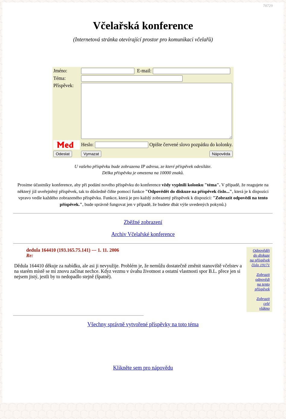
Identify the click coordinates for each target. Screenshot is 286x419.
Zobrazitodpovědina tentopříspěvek (262, 292)
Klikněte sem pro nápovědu (143, 379)
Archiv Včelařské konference (143, 245)
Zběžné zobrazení (143, 233)
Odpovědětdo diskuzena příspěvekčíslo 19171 (260, 268)
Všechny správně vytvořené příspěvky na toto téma (143, 335)
